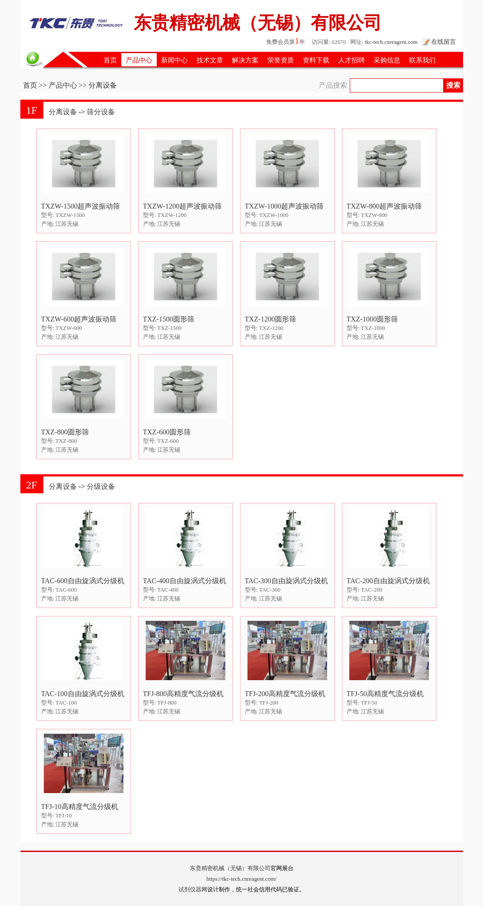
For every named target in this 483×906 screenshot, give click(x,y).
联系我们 (422, 60)
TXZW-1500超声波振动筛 (80, 206)
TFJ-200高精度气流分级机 (285, 693)
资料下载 (316, 60)
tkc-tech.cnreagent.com (391, 42)
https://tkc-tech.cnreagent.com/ (241, 879)
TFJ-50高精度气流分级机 (385, 693)
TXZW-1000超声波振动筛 (284, 206)
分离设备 (63, 112)
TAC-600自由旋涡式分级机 (82, 581)
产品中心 (139, 60)
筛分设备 (101, 112)
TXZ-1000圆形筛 (372, 319)
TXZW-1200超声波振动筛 (182, 206)
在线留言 (443, 41)
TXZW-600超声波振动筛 (79, 319)
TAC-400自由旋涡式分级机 (184, 581)
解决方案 (245, 60)
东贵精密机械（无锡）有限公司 (230, 868)
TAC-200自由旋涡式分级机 (388, 581)
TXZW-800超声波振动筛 (384, 206)
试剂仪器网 (192, 890)
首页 (110, 60)
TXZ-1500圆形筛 (168, 319)
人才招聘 (351, 60)
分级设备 (101, 486)
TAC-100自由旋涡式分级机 (82, 693)
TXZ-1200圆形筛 (270, 319)
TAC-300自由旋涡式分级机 (286, 581)
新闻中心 (174, 60)
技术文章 (210, 60)
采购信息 (387, 60)
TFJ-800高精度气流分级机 (183, 693)
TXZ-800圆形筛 (65, 432)
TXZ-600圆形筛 (167, 432)
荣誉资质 (280, 60)
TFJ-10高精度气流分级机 (79, 806)
